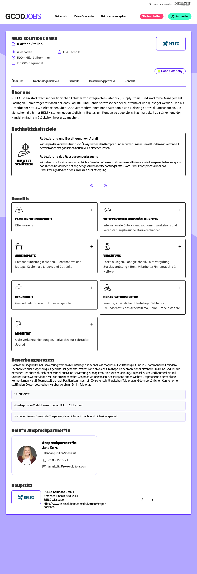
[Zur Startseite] (23, 16)
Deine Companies (84, 16)
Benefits (74, 81)
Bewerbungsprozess (102, 81)
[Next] (105, 186)
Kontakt (130, 81)
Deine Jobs (61, 16)
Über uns (17, 81)
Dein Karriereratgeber (113, 16)
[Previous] (92, 186)
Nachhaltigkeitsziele (46, 81)
